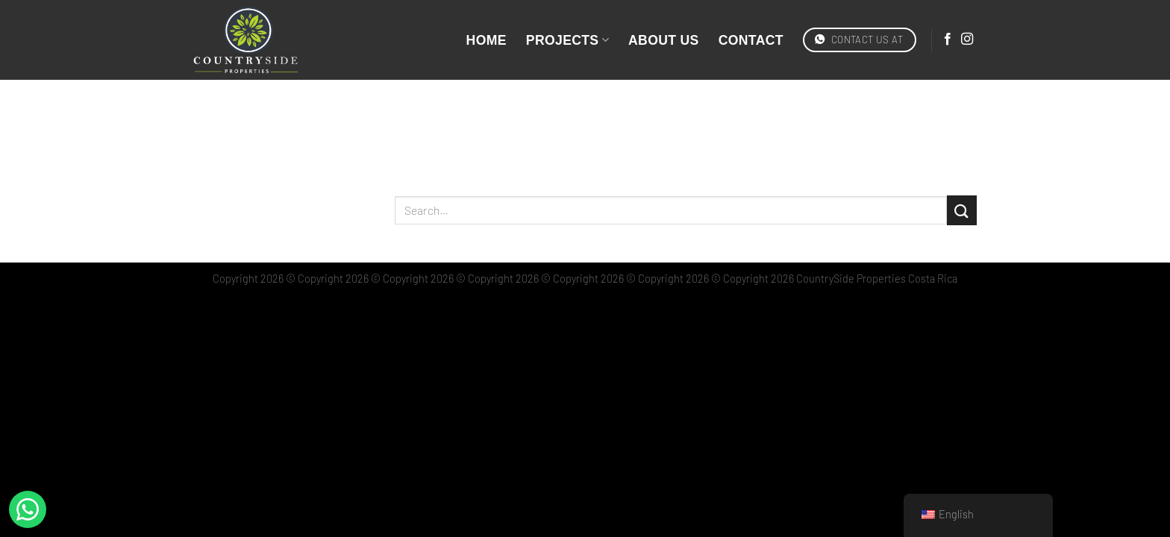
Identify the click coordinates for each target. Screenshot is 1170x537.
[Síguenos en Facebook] (948, 39)
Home (486, 40)
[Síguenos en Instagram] (967, 39)
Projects (567, 40)
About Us (663, 40)
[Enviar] (962, 209)
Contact (751, 40)
